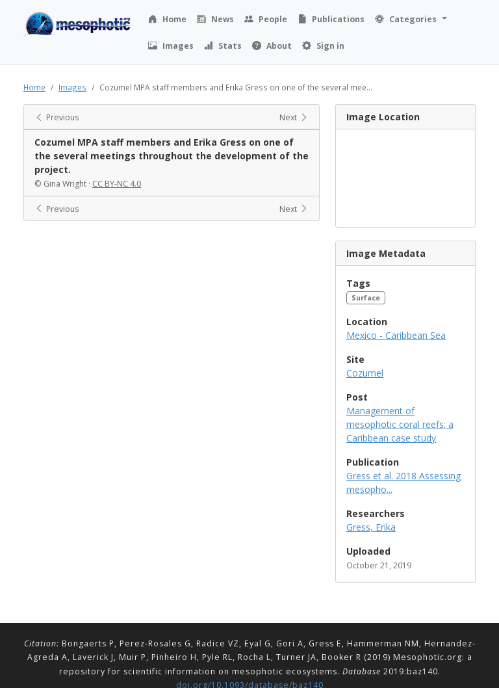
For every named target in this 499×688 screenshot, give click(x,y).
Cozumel (364, 373)
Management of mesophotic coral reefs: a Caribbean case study (400, 424)
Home (34, 87)
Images (72, 87)
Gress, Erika (371, 527)
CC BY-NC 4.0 (116, 183)
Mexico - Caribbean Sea (396, 335)
